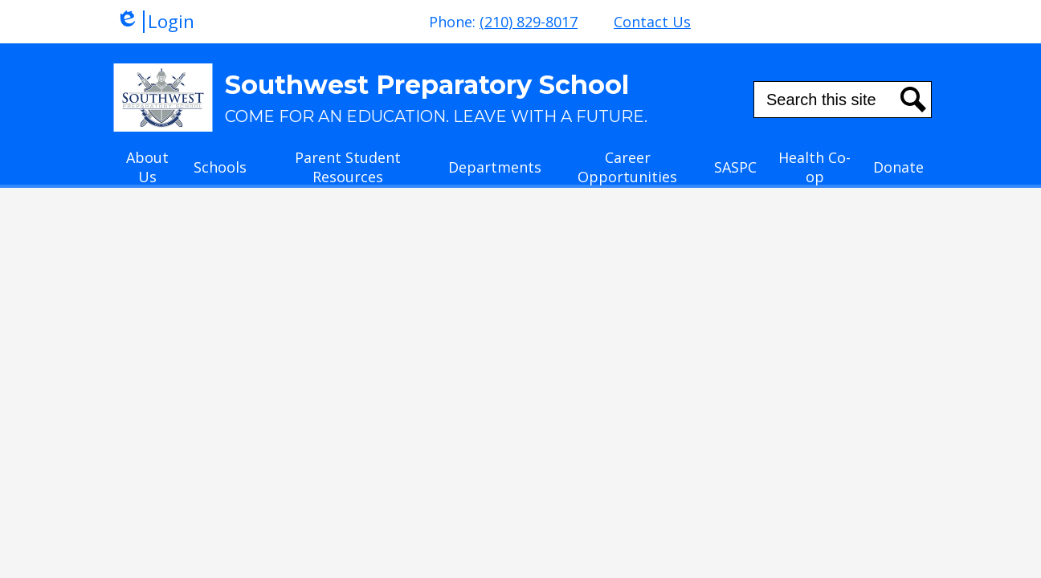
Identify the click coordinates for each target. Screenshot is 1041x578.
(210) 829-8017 (529, 21)
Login (155, 21)
